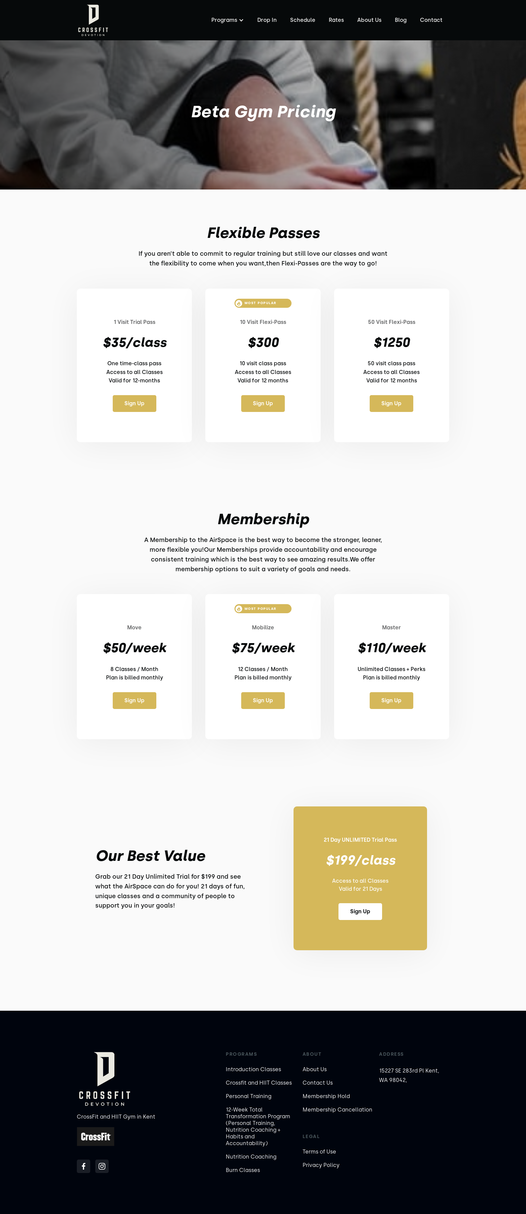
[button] (227, 20)
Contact (431, 20)
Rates (336, 20)
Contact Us (318, 1083)
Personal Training (248, 1096)
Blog (401, 20)
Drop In (267, 20)
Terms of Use (319, 1151)
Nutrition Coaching (251, 1157)
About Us (369, 20)
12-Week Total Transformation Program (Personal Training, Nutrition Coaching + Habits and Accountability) (258, 1126)
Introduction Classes (253, 1069)
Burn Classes (243, 1170)
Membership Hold (326, 1096)
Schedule (302, 20)
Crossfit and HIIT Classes (259, 1083)
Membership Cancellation (337, 1109)
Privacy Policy (321, 1165)
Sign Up (134, 403)
